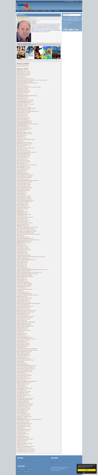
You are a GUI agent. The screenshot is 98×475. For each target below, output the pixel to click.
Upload (57, 10)
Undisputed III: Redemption (36, 27)
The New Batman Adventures (22, 239)
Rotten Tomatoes (21, 469)
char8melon (67, 460)
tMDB (40, 469)
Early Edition (19, 225)
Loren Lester (42, 31)
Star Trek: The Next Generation (22, 350)
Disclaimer (33, 460)
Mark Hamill (47, 31)
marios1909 (60, 460)
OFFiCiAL (53, 460)
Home (18, 10)
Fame (18, 379)
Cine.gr (19, 471)
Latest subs (24, 10)
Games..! (50, 10)
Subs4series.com (71, 1)
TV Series (43, 10)
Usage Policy (61, 468)
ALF (17, 378)
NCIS (18, 162)
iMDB (35, 469)
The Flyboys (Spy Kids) (54, 27)
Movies (36, 10)
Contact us (27, 460)
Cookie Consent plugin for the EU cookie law (86, 472)
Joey (18, 143)
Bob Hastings (37, 31)
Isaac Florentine (39, 30)
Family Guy (19, 142)
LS (52, 463)
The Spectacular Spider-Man (22, 123)
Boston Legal (19, 132)
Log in (80, 1)
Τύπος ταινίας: (65, 28)
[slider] (27, 18)
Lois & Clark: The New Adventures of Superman (25, 269)
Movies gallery (26, 471)
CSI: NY (18, 150)
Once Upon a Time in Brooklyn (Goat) (49, 25)
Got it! (86, 470)
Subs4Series (29, 469)
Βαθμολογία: (70, 28)
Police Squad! (19, 417)
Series (76, 17)
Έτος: (74, 28)
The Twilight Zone (20, 388)
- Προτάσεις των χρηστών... (68, 22)
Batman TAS (19, 310)
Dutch (18, 70)
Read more (88, 467)
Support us (20, 460)
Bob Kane (50, 30)
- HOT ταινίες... (66, 24)
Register (77, 1)
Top (32, 10)
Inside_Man (73, 460)
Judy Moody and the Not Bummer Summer (45, 26)
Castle (18, 115)
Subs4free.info (64, 467)
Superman (19, 241)
